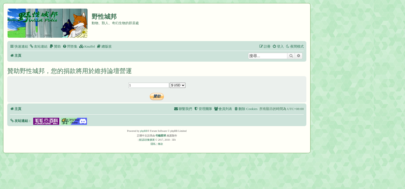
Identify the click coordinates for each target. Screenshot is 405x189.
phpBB (143, 130)
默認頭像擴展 (147, 139)
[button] (20, 121)
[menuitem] (38, 46)
